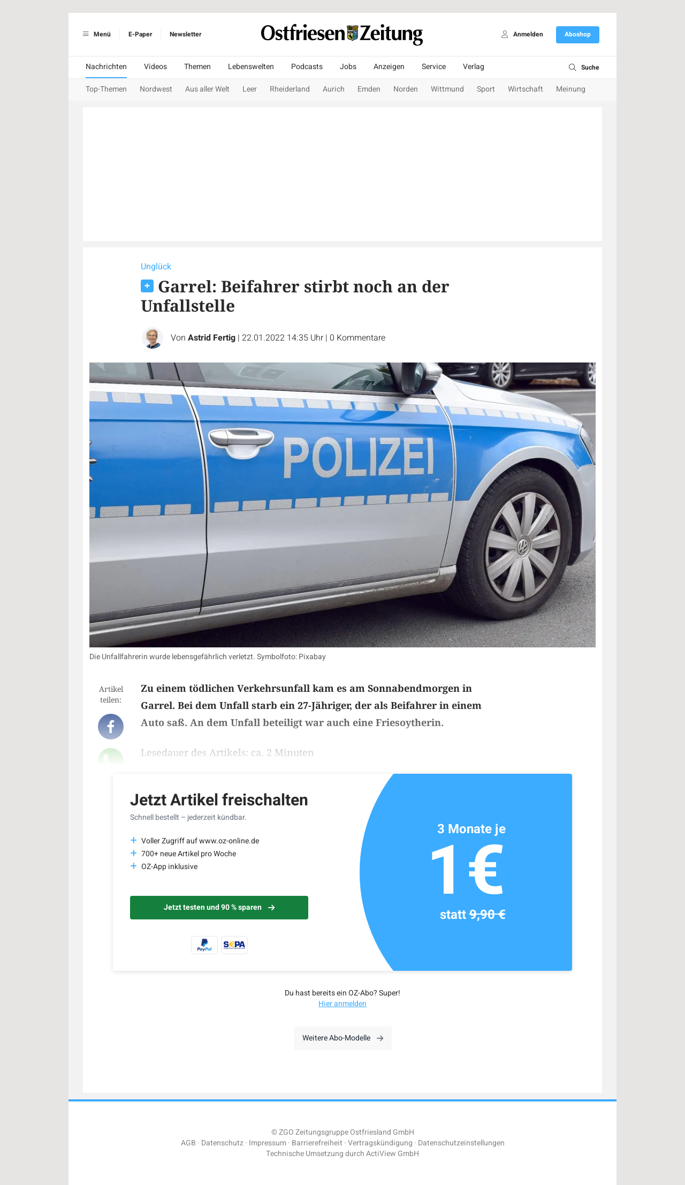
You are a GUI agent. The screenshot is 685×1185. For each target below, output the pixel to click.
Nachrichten (106, 66)
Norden (405, 89)
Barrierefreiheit (317, 1143)
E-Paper (140, 34)
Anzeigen (389, 66)
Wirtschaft (525, 89)
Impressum (267, 1143)
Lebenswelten (251, 66)
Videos (155, 66)
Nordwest (156, 89)
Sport (486, 89)
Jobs (348, 66)
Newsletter (185, 34)
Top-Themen (106, 89)
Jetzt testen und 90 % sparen (219, 907)
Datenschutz (222, 1143)
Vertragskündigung (380, 1143)
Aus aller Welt (207, 89)
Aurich (334, 89)
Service (434, 66)
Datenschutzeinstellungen (461, 1143)
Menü (95, 34)
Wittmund (447, 89)
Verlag (473, 66)
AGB (188, 1143)
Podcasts (307, 66)
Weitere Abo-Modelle (342, 1038)
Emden (368, 89)
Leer (249, 89)
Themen (197, 66)
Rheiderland (290, 89)
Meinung (570, 89)
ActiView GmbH (392, 1153)
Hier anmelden (342, 1003)
